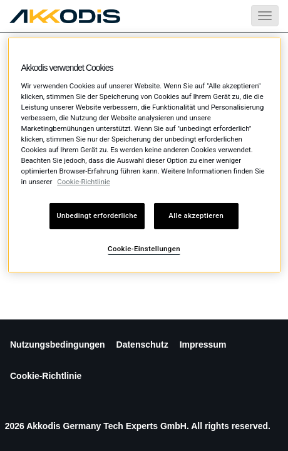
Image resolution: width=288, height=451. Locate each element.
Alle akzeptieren (196, 215)
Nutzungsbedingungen (57, 345)
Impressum (203, 345)
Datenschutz (142, 345)
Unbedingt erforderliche (96, 215)
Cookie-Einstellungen (144, 248)
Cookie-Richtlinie (45, 376)
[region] (144, 155)
